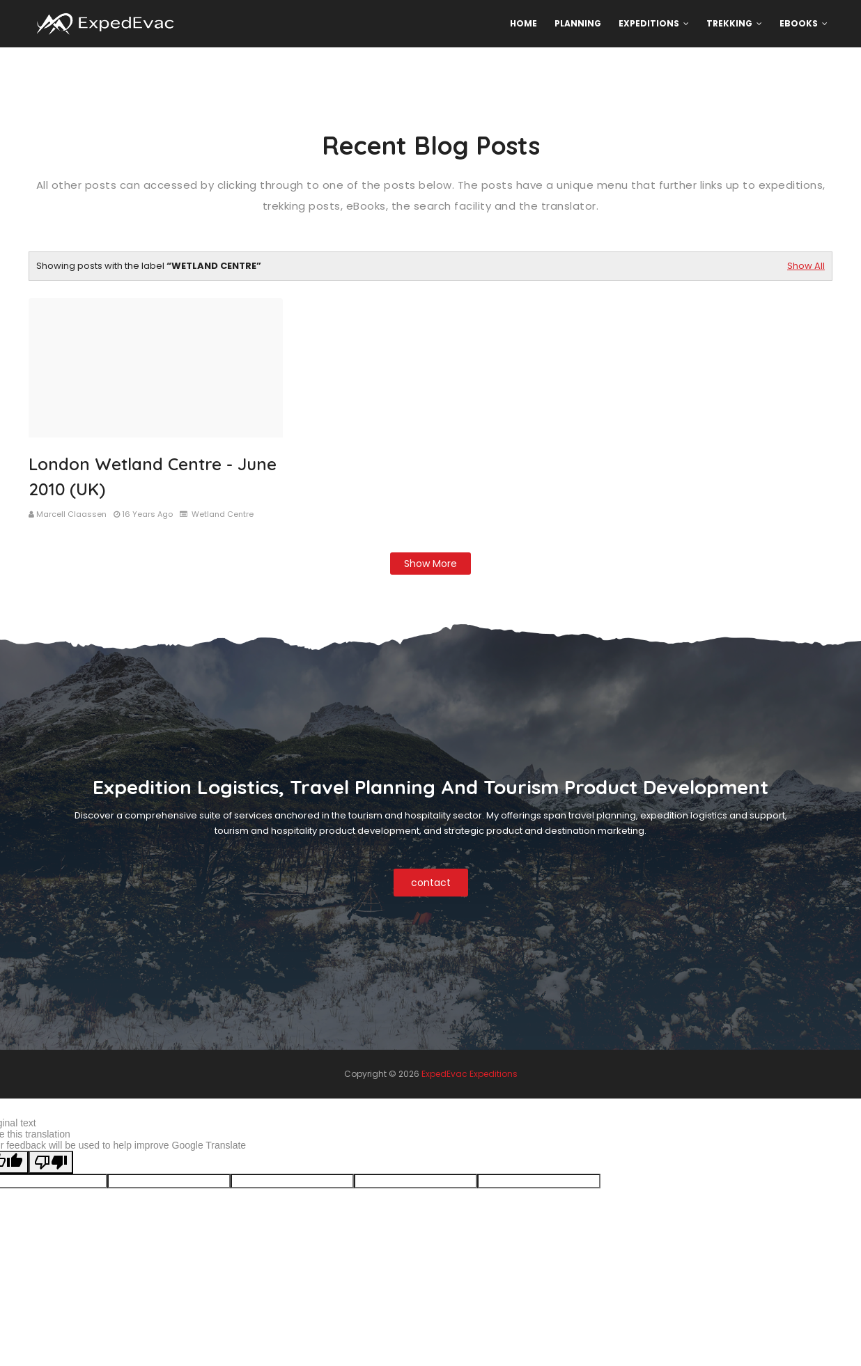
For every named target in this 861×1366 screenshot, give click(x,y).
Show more (430, 564)
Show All (806, 265)
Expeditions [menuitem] (649, 23)
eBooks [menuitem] (798, 23)
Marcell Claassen (71, 514)
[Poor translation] (51, 1162)
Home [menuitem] (523, 23)
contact (431, 883)
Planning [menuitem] (577, 23)
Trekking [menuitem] (729, 23)
